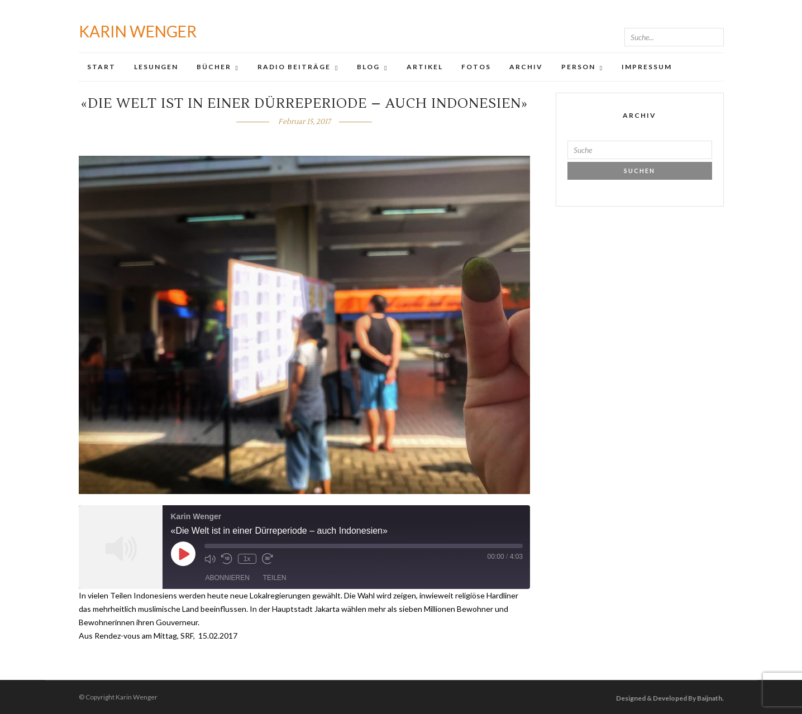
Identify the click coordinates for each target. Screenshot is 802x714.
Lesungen (156, 67)
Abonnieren (228, 578)
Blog (368, 67)
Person (578, 67)
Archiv (526, 67)
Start (101, 67)
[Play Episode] (183, 554)
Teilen (275, 578)
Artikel (425, 67)
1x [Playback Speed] (247, 559)
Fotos (476, 67)
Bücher (214, 67)
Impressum (647, 67)
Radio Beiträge (294, 67)
